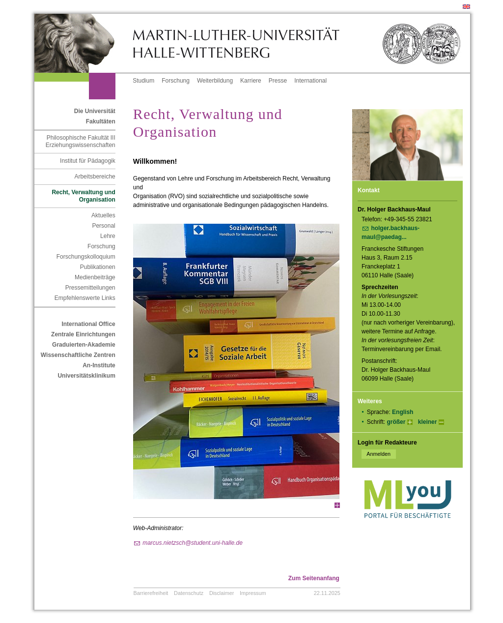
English (402, 412)
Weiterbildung (215, 80)
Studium (143, 80)
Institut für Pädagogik (87, 160)
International (310, 80)
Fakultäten (100, 121)
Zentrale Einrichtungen (83, 334)
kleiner (427, 421)
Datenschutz (188, 593)
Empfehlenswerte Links (85, 298)
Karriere (250, 80)
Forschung (176, 80)
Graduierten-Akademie (83, 344)
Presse (278, 80)
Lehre (107, 236)
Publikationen (97, 267)
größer (396, 421)
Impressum (253, 593)
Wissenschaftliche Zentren (78, 355)
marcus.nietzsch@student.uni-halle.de (192, 542)
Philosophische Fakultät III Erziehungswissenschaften (80, 141)
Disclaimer (221, 593)
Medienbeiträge (95, 277)
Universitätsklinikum (86, 375)
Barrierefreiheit (151, 593)
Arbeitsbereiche (94, 176)
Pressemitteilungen (90, 287)
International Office (88, 324)
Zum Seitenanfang (313, 578)
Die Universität (94, 111)
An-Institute (99, 365)
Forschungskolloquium (85, 256)
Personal (103, 225)
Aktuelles (103, 215)
